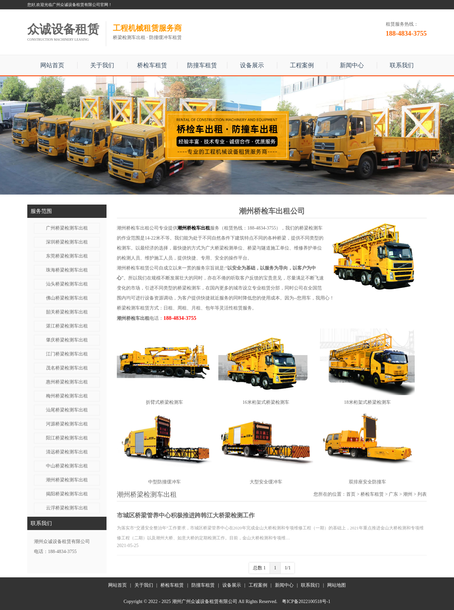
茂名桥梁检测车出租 (67, 367)
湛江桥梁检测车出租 (67, 325)
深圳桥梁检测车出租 (67, 242)
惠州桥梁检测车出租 (67, 381)
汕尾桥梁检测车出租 (67, 409)
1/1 (288, 567)
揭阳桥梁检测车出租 (67, 493)
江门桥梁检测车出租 (67, 353)
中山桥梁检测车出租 (67, 465)
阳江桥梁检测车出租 (67, 437)
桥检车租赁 (152, 65)
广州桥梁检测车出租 (67, 228)
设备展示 (252, 65)
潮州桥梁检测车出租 (67, 479)
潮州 (407, 494)
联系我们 (402, 65)
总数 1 (259, 567)
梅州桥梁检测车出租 (67, 395)
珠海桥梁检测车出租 (67, 270)
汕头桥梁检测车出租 (67, 284)
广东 (393, 494)
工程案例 (302, 65)
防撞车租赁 (202, 65)
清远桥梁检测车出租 (67, 451)
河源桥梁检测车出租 (67, 423)
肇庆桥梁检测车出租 (67, 339)
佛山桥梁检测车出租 (67, 298)
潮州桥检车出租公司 (138, 228)
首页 (350, 494)
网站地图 (336, 585)
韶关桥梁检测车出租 (67, 311)
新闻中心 (352, 65)
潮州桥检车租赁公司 (138, 268)
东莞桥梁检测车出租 (67, 256)
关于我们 (102, 65)
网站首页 (52, 65)
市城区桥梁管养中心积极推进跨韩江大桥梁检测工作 (186, 515)
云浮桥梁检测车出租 (67, 507)
